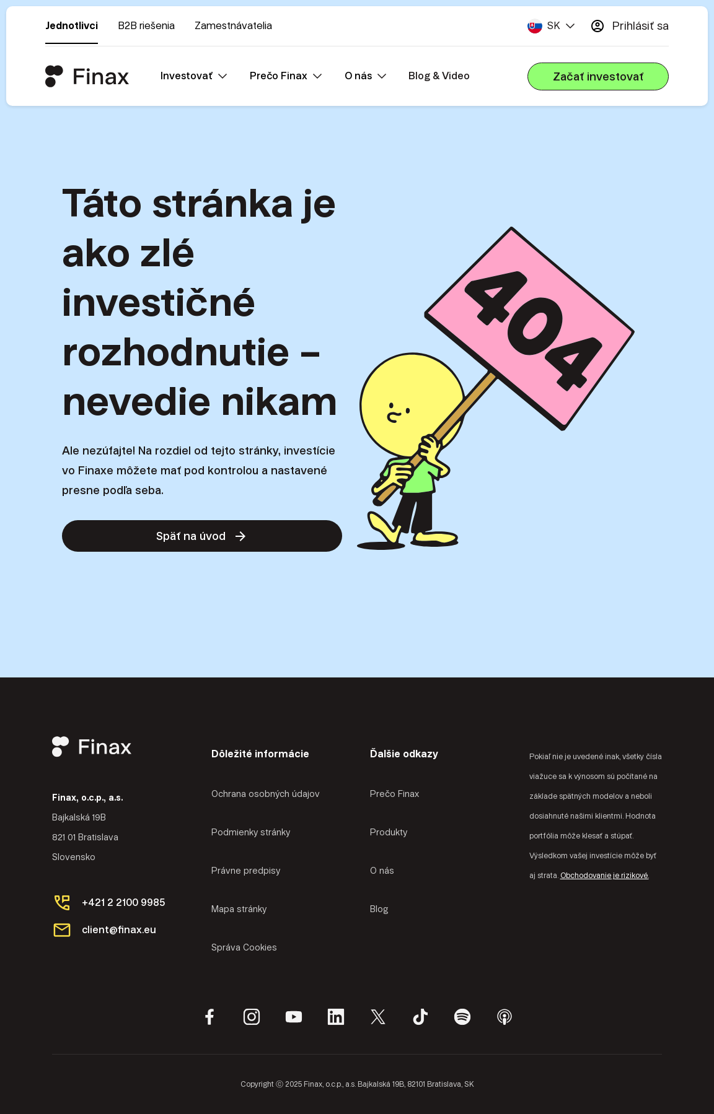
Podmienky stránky (250, 832)
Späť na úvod (202, 536)
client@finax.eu (119, 930)
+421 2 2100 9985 (123, 902)
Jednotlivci (71, 26)
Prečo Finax (394, 794)
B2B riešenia (146, 26)
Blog (379, 909)
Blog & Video (439, 76)
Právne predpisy (245, 871)
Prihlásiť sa (629, 26)
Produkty (388, 832)
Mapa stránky (239, 909)
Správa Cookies (244, 947)
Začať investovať (598, 76)
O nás (382, 871)
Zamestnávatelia (233, 26)
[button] (551, 26)
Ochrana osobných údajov (265, 794)
